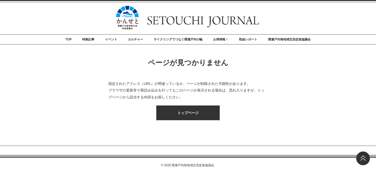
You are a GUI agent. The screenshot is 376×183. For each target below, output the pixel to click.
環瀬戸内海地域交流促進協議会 (289, 39)
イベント (111, 39)
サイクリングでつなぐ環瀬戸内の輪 (178, 39)
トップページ (188, 113)
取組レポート (248, 39)
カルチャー (135, 39)
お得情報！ (220, 39)
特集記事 (88, 39)
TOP (68, 39)
